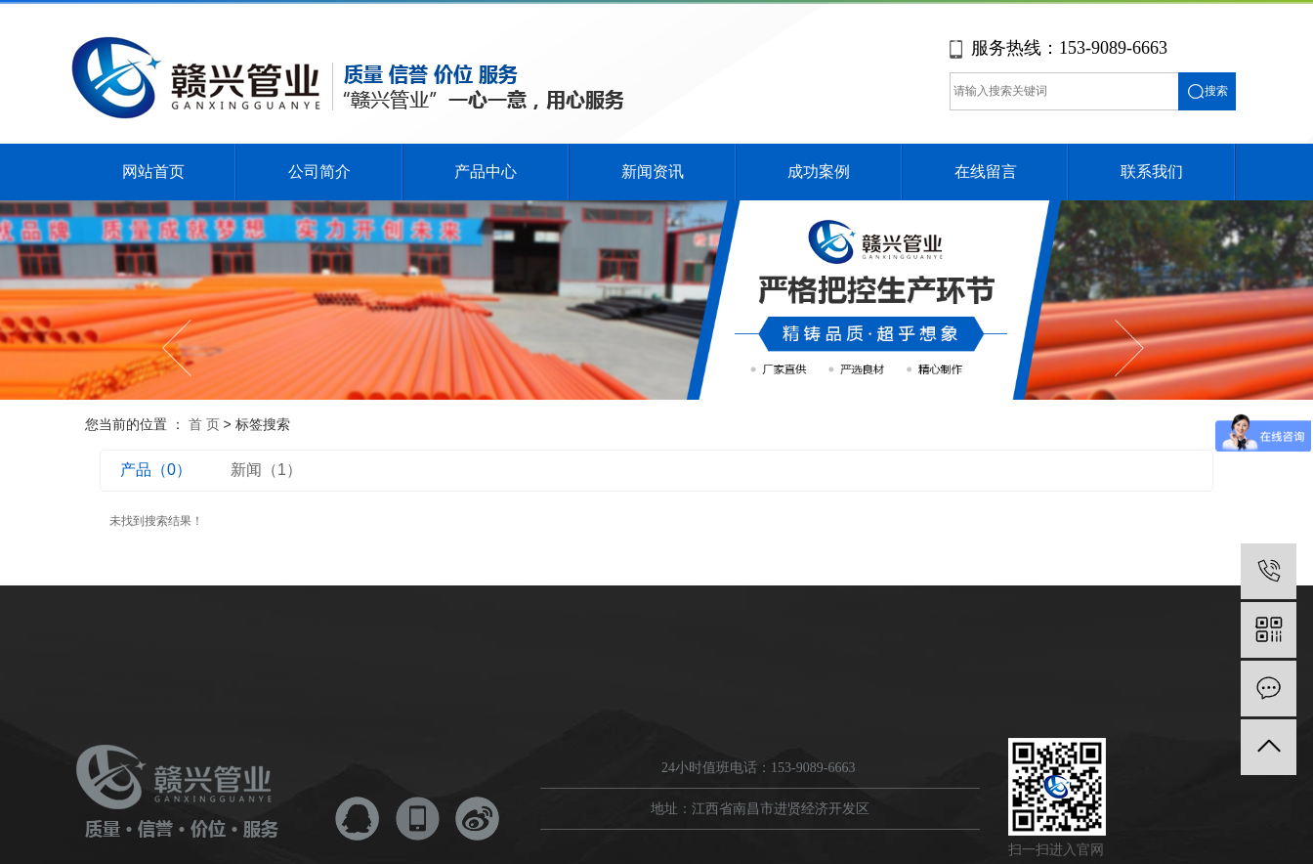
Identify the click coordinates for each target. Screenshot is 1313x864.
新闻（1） (266, 469)
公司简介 (319, 171)
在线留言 (985, 171)
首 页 (204, 424)
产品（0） (155, 469)
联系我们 (1152, 171)
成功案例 (818, 171)
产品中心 (485, 171)
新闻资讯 (652, 171)
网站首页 (153, 171)
